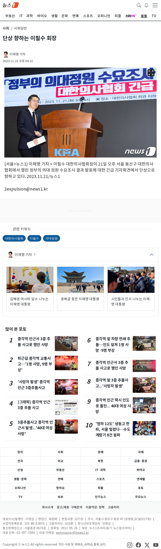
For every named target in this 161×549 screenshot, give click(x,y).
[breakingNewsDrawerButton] (146, 5)
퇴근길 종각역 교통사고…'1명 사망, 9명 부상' (35, 364)
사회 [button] (6, 28)
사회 (60, 452)
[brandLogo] (11, 5)
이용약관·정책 (95, 507)
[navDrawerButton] (155, 5)
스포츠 (100, 479)
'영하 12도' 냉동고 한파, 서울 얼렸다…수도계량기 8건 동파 (113, 429)
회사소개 (47, 507)
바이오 (141, 470)
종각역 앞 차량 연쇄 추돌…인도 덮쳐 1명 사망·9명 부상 (113, 344)
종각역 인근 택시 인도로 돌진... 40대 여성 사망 (113, 406)
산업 (20, 470)
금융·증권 (140, 461)
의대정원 (51, 238)
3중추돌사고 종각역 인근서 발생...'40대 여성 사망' (35, 428)
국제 (141, 452)
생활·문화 (20, 479)
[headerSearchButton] (139, 5)
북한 (100, 461)
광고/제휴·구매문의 (69, 507)
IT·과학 (100, 470)
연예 (60, 479)
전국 (20, 461)
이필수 (34, 238)
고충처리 (113, 507)
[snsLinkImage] (129, 545)
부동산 (60, 470)
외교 (60, 461)
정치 (20, 452)
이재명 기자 (17, 54)
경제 (100, 452)
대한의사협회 (14, 238)
